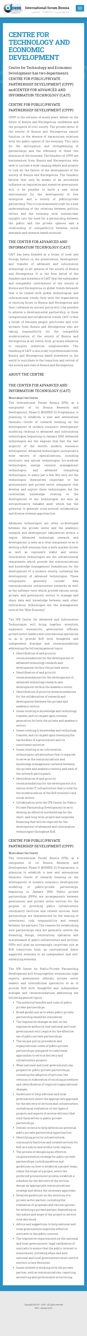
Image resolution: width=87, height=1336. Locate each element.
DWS (37, 1308)
